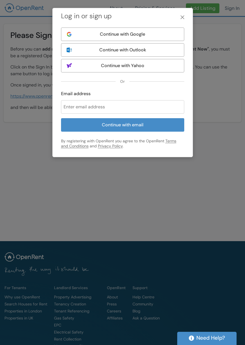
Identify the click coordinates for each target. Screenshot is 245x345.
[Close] (182, 17)
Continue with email (122, 125)
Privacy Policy (110, 145)
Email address (76, 94)
